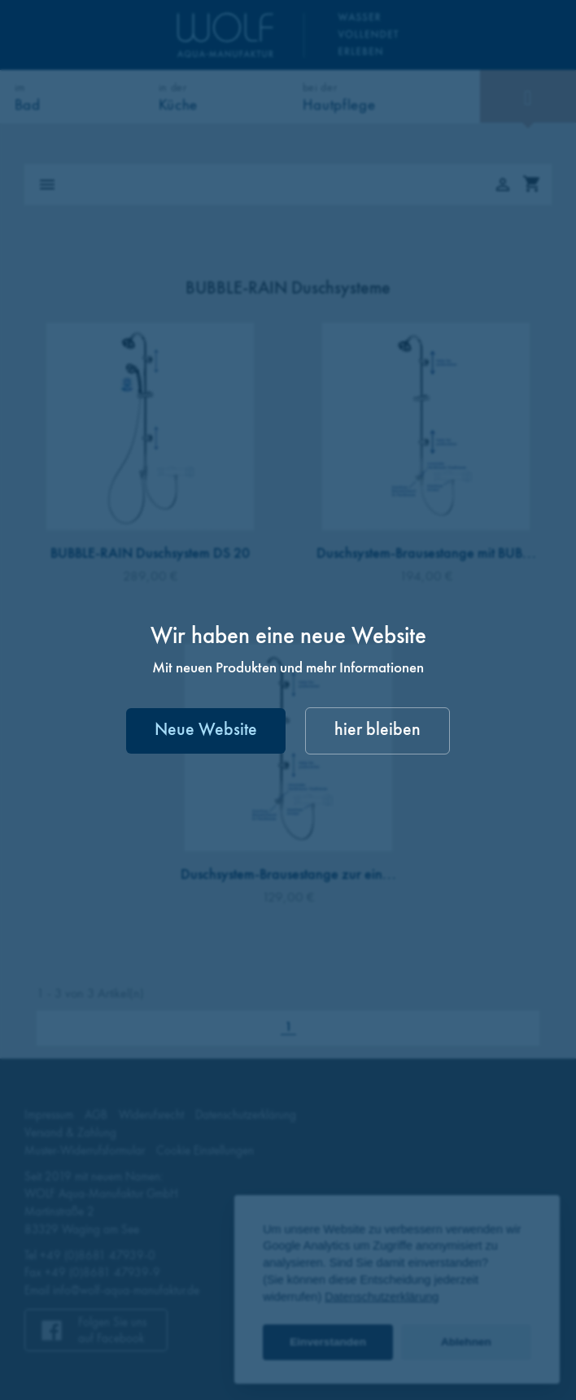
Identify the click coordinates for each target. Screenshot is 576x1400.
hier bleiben (377, 730)
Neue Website (206, 730)
